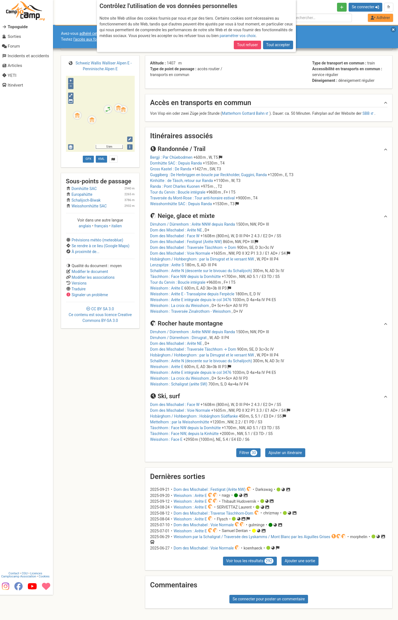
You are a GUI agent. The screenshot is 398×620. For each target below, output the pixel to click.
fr (388, 7)
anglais (85, 226)
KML (101, 159)
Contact (16, 598)
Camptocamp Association (20, 601)
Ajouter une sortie (300, 561)
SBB (366, 113)
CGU (27, 598)
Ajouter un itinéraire (285, 452)
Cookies (46, 601)
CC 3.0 (100, 315)
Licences (38, 598)
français (101, 226)
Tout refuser (247, 45)
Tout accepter (278, 45)
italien (116, 226)
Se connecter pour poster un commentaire (269, 599)
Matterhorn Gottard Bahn (243, 113)
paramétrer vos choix (238, 35)
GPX (88, 159)
